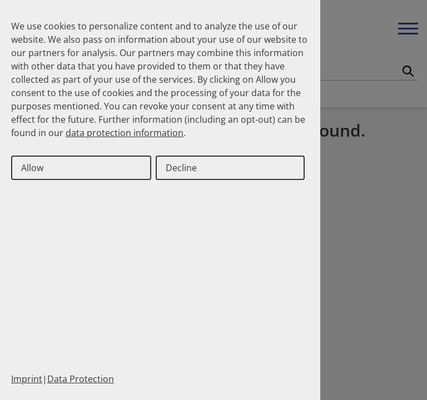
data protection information (124, 133)
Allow (32, 168)
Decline (181, 168)
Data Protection (80, 379)
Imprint (26, 379)
